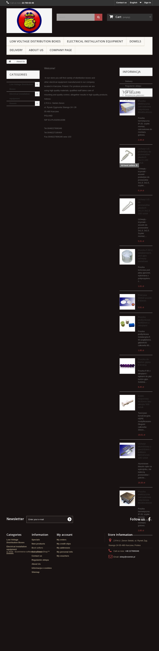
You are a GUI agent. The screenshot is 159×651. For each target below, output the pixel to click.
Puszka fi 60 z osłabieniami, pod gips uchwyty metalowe (145, 274)
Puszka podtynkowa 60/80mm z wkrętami (144, 339)
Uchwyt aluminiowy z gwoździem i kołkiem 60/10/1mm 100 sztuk (144, 468)
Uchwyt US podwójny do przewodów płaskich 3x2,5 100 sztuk (144, 173)
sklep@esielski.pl (127, 616)
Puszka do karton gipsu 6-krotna (144, 380)
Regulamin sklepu (133, 85)
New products (38, 603)
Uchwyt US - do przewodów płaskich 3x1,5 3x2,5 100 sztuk (144, 224)
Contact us (121, 2)
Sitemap (36, 631)
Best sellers (37, 607)
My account (65, 594)
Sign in (147, 2)
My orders (61, 599)
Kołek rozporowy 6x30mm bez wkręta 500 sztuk (144, 419)
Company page (61, 50)
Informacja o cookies (42, 627)
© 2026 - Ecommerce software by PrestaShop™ (28, 642)
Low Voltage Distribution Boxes (35, 41)
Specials (36, 599)
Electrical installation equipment (95, 41)
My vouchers (63, 615)
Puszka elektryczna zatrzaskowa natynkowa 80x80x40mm (145, 125)
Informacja (132, 72)
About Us (36, 50)
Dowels (135, 41)
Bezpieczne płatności (134, 94)
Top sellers (132, 110)
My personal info (65, 611)
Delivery (16, 50)
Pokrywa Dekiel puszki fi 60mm (145, 316)
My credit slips (64, 603)
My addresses (63, 607)
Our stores (130, 99)
